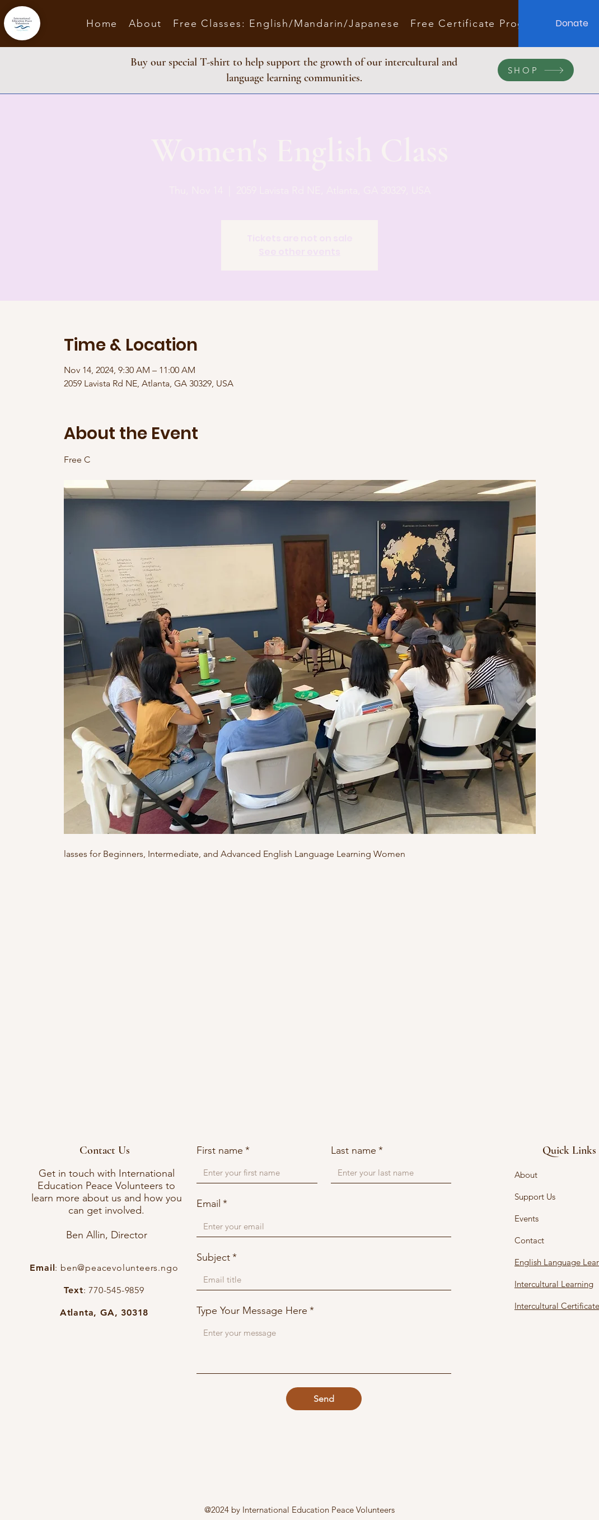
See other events (299, 251)
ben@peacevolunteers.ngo (119, 1267)
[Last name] (388, 1172)
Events (526, 1218)
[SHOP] (536, 70)
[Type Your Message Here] (323, 1348)
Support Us (534, 1196)
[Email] (320, 1226)
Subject (216, 1258)
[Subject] (320, 1279)
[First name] (253, 1172)
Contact (529, 1240)
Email (211, 1204)
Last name (357, 1151)
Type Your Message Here (255, 1311)
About (525, 1174)
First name (223, 1151)
